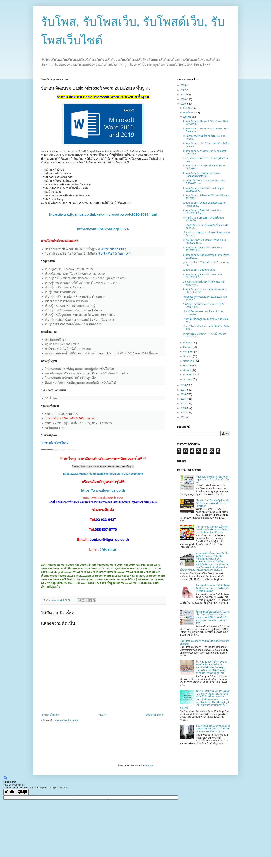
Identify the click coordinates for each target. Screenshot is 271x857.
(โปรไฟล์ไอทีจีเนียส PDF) (114, 253)
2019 (183, 104)
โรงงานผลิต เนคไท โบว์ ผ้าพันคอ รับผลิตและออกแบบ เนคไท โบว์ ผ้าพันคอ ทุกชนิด (213, 588)
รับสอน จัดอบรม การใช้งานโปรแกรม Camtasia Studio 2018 (201, 174)
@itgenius (108, 549)
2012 (183, 412)
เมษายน (187, 365)
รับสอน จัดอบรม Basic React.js (199, 269)
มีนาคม (187, 370)
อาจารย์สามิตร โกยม (55, 443)
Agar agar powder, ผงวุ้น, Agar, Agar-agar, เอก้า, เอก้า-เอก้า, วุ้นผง (212, 479)
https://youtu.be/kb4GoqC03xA (103, 229)
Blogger (149, 765)
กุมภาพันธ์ (188, 374)
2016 (183, 394)
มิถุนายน (188, 356)
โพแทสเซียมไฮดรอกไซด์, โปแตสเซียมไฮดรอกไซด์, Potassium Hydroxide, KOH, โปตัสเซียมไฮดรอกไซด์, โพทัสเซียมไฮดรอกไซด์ (213, 617)
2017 (183, 389)
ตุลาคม (187, 117)
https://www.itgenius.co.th (103, 490)
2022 (183, 90)
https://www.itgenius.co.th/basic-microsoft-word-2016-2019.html (103, 214)
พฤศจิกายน (189, 112)
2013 (183, 408)
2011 (183, 417)
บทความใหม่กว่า (51, 714)
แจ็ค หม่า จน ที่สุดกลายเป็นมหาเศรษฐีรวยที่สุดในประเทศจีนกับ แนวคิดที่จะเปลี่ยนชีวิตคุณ (212, 529)
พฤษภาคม (189, 361)
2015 (183, 399)
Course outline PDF (112, 249)
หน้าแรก (102, 714)
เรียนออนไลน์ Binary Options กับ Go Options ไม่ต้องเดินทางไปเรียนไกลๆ (212, 503)
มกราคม (188, 379)
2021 (183, 94)
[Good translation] (9, 792)
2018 (183, 385)
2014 (183, 403)
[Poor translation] (22, 792)
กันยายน (188, 342)
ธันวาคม (188, 107)
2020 (183, 99)
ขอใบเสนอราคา (55, 427)
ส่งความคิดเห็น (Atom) (66, 720)
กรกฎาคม (188, 351)
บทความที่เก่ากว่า (155, 714)
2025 (183, 85)
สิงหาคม (188, 347)
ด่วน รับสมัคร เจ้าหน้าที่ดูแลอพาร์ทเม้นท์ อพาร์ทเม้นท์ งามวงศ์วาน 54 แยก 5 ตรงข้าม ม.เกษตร (213, 729)
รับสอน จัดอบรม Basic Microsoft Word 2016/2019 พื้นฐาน (202, 211)
